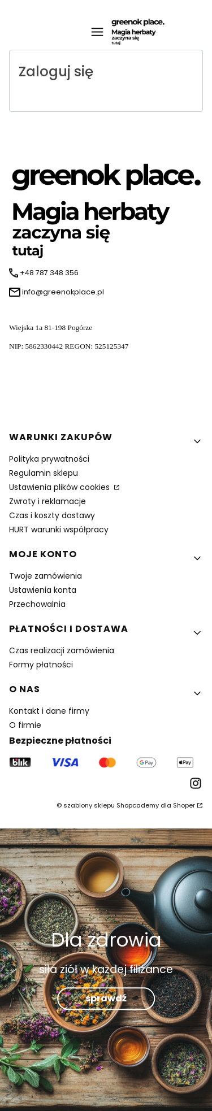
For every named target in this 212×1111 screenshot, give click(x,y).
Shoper (184, 805)
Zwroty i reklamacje (47, 501)
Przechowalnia (37, 604)
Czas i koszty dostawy (52, 515)
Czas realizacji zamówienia (61, 650)
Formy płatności (41, 664)
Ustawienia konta (42, 590)
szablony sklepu (89, 805)
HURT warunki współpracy (59, 529)
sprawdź (106, 998)
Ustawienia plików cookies (60, 487)
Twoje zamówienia (45, 575)
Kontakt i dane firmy (49, 711)
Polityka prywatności (49, 459)
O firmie (25, 725)
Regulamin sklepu (43, 473)
